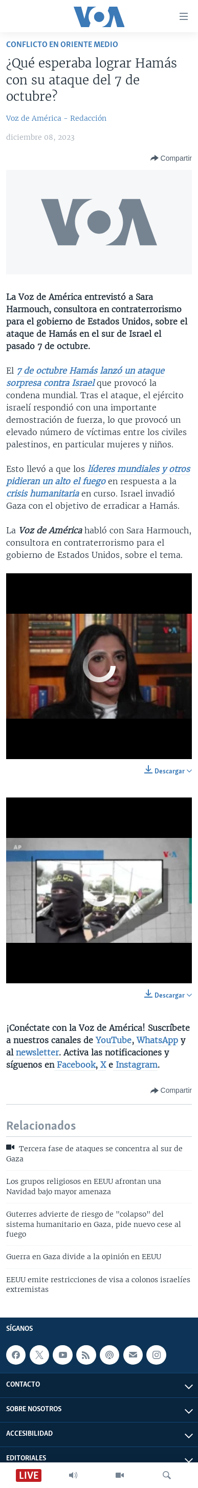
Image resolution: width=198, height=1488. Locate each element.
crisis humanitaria (42, 493)
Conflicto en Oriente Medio (62, 44)
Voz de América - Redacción (56, 118)
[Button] (171, 158)
